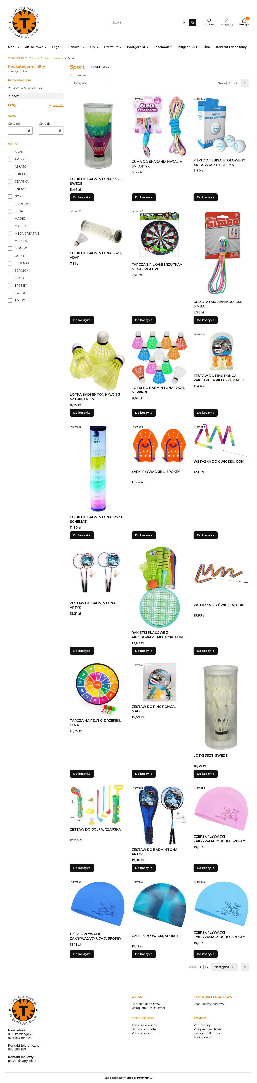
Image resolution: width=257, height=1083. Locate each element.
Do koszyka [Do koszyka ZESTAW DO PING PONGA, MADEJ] (143, 774)
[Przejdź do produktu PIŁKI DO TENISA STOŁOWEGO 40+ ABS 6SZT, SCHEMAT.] (221, 126)
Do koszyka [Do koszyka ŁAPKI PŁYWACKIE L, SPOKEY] (143, 535)
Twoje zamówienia (145, 1025)
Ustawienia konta (144, 1029)
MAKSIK (20, 226)
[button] (192, 22)
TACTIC (20, 300)
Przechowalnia (142, 1033)
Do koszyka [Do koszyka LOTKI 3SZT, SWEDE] (205, 774)
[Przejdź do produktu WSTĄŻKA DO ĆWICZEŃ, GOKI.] (221, 440)
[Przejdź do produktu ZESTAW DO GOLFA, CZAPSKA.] (97, 805)
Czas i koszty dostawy (209, 1004)
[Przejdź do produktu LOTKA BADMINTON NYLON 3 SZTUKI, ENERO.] (97, 361)
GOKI (18, 196)
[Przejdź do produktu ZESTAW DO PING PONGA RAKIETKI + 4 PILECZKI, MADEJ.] (221, 351)
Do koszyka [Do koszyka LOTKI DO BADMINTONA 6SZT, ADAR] (82, 320)
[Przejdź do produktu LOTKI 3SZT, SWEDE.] (221, 706)
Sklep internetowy (127, 1077)
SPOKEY (21, 285)
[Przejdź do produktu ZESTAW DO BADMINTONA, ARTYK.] (97, 572)
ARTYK (19, 159)
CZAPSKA (22, 181)
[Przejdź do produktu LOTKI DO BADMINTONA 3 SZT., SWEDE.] (97, 135)
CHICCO (21, 174)
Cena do (45, 124)
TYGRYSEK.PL (16, 58)
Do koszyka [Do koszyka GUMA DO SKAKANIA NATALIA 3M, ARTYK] (143, 197)
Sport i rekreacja (53, 58)
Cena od (14, 124)
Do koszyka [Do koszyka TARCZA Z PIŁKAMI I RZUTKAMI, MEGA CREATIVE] (143, 320)
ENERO (20, 189)
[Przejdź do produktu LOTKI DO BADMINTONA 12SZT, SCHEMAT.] (97, 468)
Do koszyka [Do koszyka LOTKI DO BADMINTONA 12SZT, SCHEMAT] (82, 535)
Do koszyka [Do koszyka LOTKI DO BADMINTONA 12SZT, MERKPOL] (143, 412)
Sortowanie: (78, 75)
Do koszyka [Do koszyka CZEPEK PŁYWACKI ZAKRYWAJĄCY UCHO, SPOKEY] (205, 868)
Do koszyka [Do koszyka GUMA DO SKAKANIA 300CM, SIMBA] (205, 320)
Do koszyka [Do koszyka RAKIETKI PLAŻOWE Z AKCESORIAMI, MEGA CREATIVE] (143, 651)
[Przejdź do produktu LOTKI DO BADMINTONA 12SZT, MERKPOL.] (159, 357)
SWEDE (20, 293)
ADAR (19, 152)
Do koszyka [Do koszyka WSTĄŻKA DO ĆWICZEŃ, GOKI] (205, 535)
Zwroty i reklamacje (207, 1033)
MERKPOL (22, 241)
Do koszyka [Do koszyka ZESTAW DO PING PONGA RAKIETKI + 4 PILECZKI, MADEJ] (205, 412)
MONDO (21, 248)
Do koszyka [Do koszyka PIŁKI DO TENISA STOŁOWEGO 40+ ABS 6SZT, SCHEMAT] (205, 197)
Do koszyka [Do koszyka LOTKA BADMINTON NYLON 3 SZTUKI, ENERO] (82, 412)
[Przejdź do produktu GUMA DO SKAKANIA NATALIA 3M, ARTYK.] (159, 126)
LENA (19, 211)
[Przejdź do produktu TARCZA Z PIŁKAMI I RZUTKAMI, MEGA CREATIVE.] (159, 234)
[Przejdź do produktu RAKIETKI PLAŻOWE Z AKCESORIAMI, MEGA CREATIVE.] (159, 587)
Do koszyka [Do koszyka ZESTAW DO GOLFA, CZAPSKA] (82, 868)
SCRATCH (22, 271)
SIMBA (19, 278)
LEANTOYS (23, 204)
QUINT (19, 256)
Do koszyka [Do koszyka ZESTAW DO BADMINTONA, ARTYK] (82, 651)
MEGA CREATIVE (27, 233)
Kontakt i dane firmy (146, 1004)
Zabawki (34, 58)
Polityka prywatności (208, 1029)
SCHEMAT (22, 263)
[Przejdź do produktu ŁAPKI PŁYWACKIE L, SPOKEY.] (159, 445)
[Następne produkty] (224, 967)
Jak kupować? (203, 1037)
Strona (222, 83)
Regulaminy (202, 1025)
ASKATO (21, 166)
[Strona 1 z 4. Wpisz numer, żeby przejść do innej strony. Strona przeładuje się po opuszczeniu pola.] (229, 83)
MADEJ (20, 218)
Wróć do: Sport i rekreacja (25, 88)
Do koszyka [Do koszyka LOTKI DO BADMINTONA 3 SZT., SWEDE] (82, 197)
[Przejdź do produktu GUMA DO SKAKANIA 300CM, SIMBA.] (221, 253)
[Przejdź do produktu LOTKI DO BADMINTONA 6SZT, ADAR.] (97, 228)
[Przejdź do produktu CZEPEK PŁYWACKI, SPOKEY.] (159, 905)
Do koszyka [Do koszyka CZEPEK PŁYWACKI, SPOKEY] (143, 954)
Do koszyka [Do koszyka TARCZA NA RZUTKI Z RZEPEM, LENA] (82, 774)
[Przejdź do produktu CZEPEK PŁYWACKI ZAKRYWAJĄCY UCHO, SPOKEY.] (221, 808)
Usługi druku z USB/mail (148, 1008)
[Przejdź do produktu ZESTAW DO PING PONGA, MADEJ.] (159, 682)
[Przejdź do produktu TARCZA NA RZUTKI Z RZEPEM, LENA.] (97, 689)
